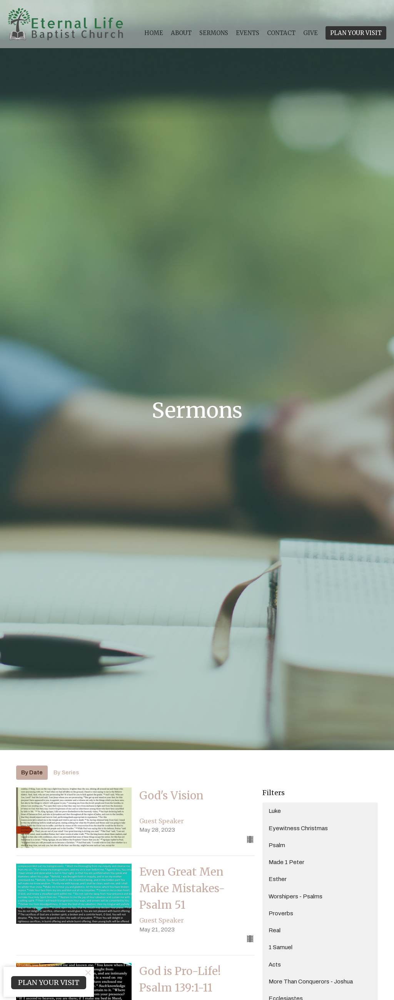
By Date (32, 772)
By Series (66, 772)
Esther (278, 879)
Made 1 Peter (286, 862)
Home (153, 33)
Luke (275, 811)
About (181, 33)
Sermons (213, 33)
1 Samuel (280, 947)
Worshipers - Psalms (295, 896)
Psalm (277, 845)
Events (247, 33)
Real (274, 930)
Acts (275, 964)
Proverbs (281, 913)
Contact (281, 33)
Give (310, 33)
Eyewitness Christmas (298, 828)
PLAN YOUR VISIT (356, 33)
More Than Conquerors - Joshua (311, 981)
